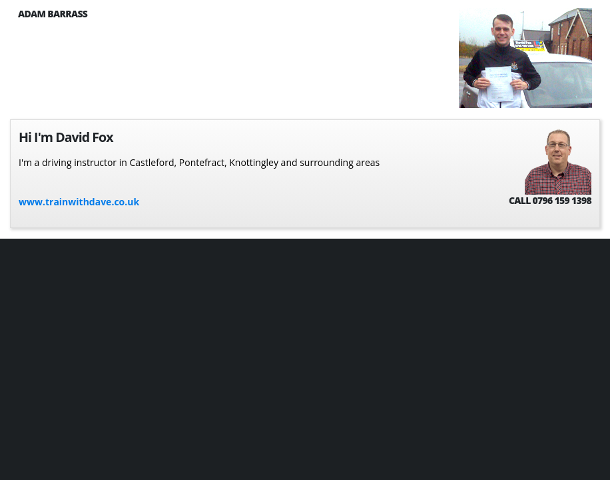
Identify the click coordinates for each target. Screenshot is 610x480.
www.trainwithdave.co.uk (79, 201)
